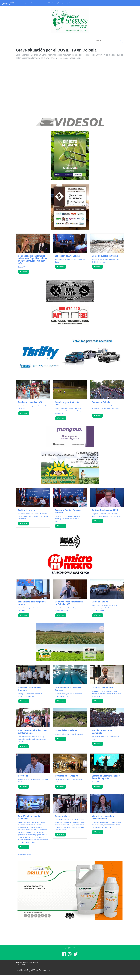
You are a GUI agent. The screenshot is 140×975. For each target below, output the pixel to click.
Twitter (70, 3)
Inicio (19, 3)
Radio (44, 3)
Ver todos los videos (24, 854)
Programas (26, 3)
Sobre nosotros (36, 3)
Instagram (61, 3)
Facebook (52, 3)
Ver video (24, 272)
